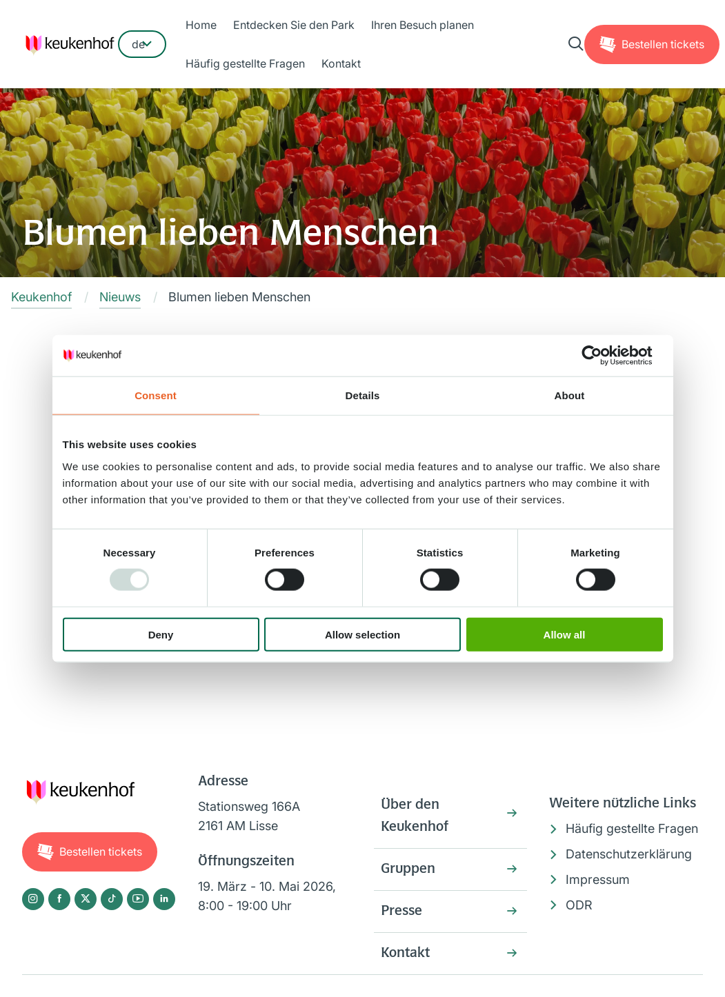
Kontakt (341, 63)
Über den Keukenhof (414, 816)
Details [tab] (363, 395)
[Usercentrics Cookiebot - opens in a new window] (602, 355)
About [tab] (570, 395)
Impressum (598, 879)
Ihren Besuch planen (422, 25)
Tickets (663, 44)
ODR (579, 905)
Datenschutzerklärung (629, 854)
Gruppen (408, 869)
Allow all (565, 634)
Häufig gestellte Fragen (245, 63)
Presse (401, 911)
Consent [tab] (156, 395)
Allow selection (362, 634)
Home (201, 25)
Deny (161, 634)
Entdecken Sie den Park (294, 25)
